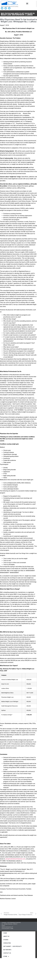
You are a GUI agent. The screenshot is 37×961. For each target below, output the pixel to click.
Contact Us (7, 953)
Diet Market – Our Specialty (12, 946)
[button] (27, 3)
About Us (6, 936)
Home (5, 933)
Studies (5, 939)
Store (6, 956)
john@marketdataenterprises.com (15, 859)
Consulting (7, 943)
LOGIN (11, 928)
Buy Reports (7, 949)
